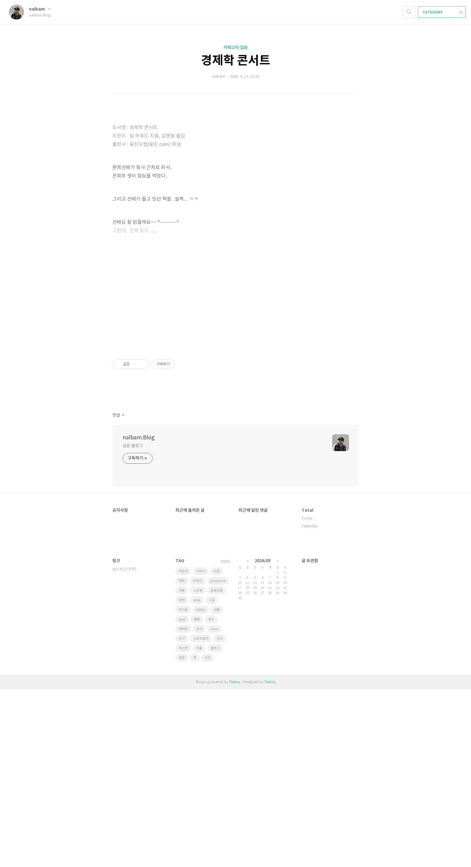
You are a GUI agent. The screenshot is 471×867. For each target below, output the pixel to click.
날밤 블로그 (133, 623)
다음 (217, 748)
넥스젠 (183, 825)
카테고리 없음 (235, 47)
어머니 (200, 748)
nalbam (40, 9)
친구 (182, 816)
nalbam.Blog (139, 615)
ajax (182, 797)
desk (196, 777)
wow (214, 806)
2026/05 (263, 738)
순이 (199, 806)
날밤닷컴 (217, 768)
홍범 (197, 797)
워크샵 (183, 787)
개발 (182, 768)
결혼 (182, 835)
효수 (211, 797)
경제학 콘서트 (235, 60)
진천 (182, 777)
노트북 (197, 768)
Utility (200, 787)
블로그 (215, 825)
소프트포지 (200, 816)
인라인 (197, 758)
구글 (212, 777)
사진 (208, 835)
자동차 (183, 748)
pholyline (218, 758)
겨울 (199, 825)
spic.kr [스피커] (124, 746)
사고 (220, 816)
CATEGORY (442, 12)
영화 (182, 758)
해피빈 (183, 806)
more (225, 738)
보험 (217, 787)
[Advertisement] (235, 150)
